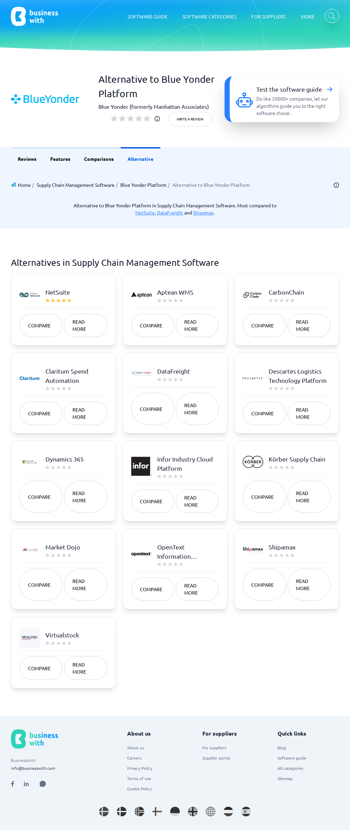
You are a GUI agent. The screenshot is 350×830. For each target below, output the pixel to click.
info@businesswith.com (33, 768)
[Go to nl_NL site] (228, 811)
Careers (134, 758)
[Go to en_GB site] (193, 811)
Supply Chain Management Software (76, 185)
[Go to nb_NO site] (139, 811)
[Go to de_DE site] (175, 811)
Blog (282, 747)
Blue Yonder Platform (143, 185)
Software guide (292, 758)
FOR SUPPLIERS (268, 16)
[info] (157, 118)
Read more (79, 325)
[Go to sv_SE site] (104, 811)
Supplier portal (216, 758)
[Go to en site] (210, 811)
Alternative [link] (140, 159)
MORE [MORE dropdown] (307, 16)
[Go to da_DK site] (121, 811)
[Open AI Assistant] (43, 784)
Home (24, 185)
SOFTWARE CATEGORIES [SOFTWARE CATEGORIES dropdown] (209, 16)
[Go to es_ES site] (246, 811)
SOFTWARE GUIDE (147, 16)
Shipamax (203, 212)
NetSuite (145, 212)
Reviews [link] (27, 159)
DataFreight (170, 212)
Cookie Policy (139, 788)
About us (135, 747)
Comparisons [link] (99, 159)
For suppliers (214, 747)
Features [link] (60, 159)
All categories (290, 768)
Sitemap (285, 778)
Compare (39, 325)
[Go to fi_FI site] (157, 811)
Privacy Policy (139, 768)
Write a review (190, 118)
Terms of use (139, 778)
